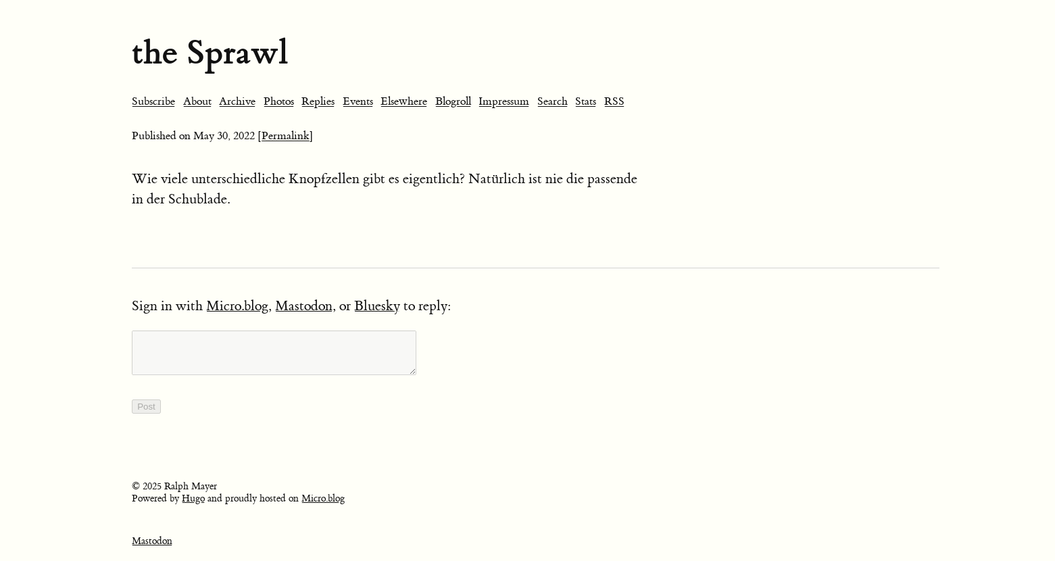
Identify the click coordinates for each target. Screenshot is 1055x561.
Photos (279, 101)
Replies (318, 101)
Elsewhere (404, 101)
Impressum (504, 101)
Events (358, 101)
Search (552, 101)
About (197, 101)
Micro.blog (237, 305)
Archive (237, 101)
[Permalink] (285, 136)
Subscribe (153, 101)
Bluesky (377, 305)
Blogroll (453, 101)
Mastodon (304, 305)
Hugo (193, 507)
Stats (585, 101)
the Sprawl (210, 52)
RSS (614, 101)
